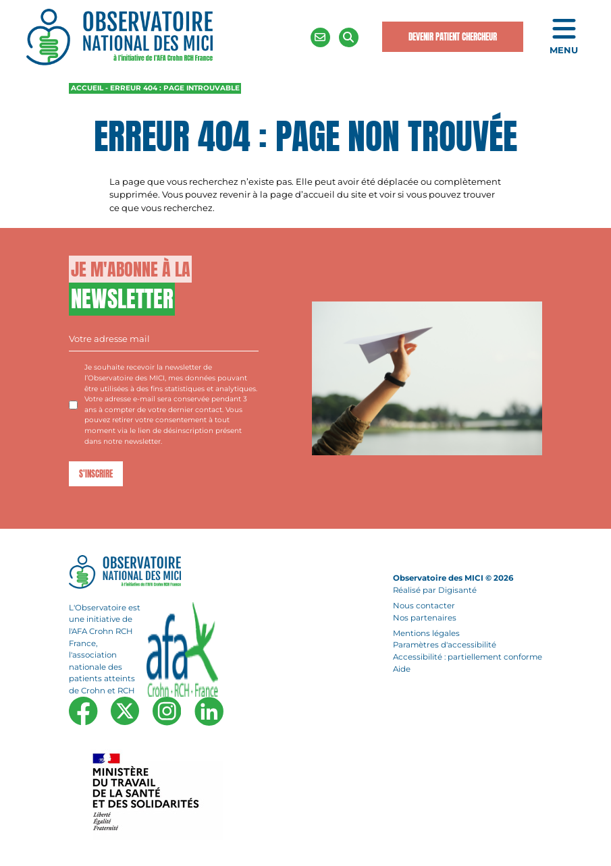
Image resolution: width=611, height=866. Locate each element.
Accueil (87, 88)
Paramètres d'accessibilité (444, 645)
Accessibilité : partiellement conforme (467, 657)
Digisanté (457, 590)
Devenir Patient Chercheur (452, 36)
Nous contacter (424, 605)
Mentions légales (426, 633)
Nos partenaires (424, 618)
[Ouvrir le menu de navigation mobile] (564, 37)
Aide (401, 669)
